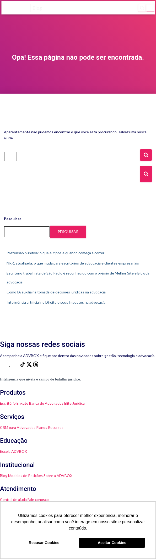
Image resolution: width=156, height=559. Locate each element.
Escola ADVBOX (13, 451)
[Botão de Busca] (146, 174)
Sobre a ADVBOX (58, 475)
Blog (3, 475)
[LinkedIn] (16, 366)
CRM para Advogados (17, 427)
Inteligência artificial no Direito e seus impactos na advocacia (56, 302)
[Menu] (150, 7)
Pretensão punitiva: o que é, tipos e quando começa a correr (55, 253)
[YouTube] (10, 366)
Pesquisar (12, 218)
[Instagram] (3, 366)
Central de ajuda (13, 499)
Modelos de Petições (25, 475)
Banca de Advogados (46, 403)
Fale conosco (38, 499)
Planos (41, 427)
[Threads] (36, 366)
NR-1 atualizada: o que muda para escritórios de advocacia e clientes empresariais (73, 263)
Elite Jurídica (74, 403)
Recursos (55, 427)
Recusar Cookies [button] (44, 543)
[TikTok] (23, 366)
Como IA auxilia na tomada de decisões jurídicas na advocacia (56, 292)
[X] (29, 366)
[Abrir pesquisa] (142, 8)
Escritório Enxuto (14, 403)
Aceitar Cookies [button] (112, 543)
